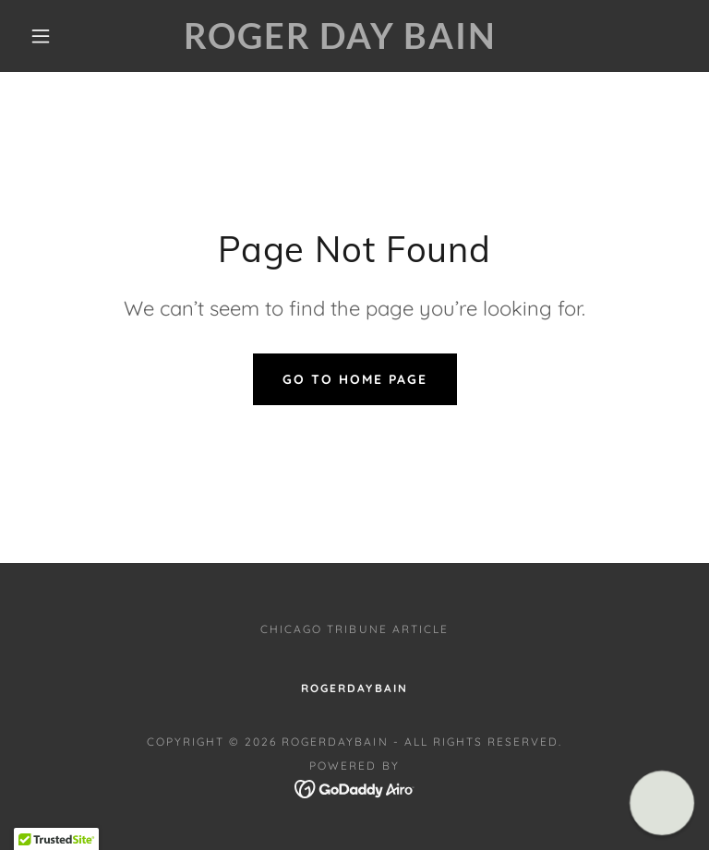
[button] (40, 36)
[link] (339, 43)
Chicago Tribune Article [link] (354, 629)
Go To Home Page (354, 379)
